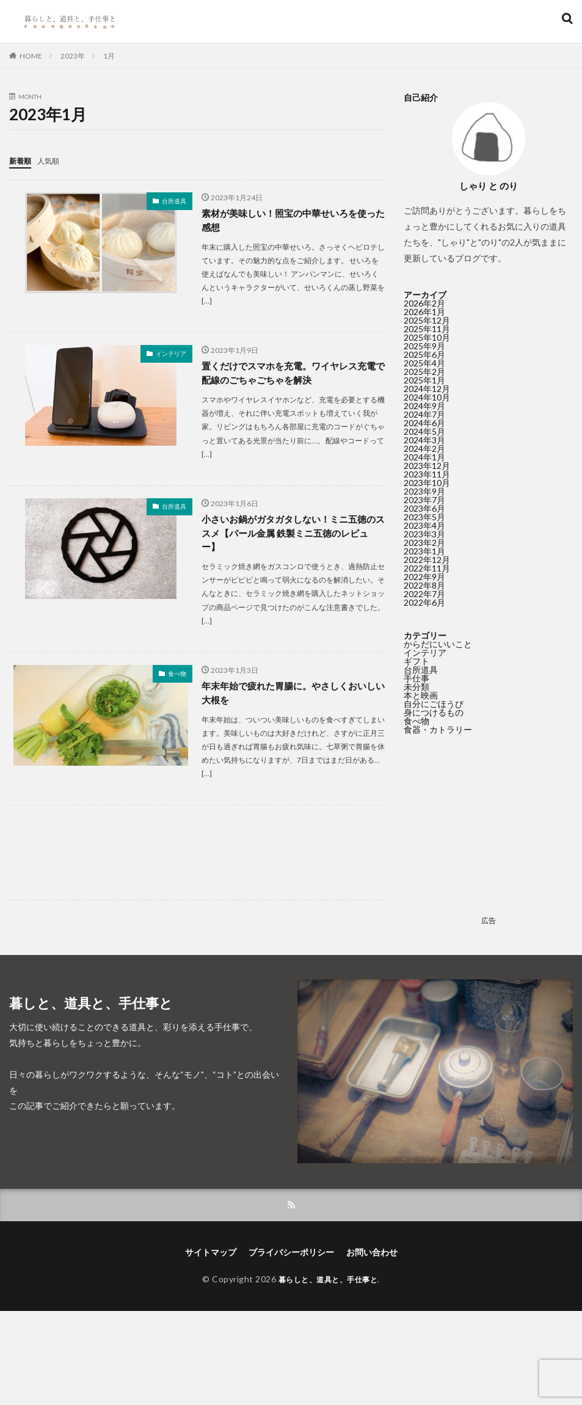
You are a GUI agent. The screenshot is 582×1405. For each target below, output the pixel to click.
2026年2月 (424, 303)
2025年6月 (424, 354)
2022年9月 (424, 577)
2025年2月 (424, 371)
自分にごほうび (434, 704)
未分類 (416, 686)
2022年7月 (424, 594)
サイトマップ (210, 1254)
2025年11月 (427, 329)
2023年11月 (427, 474)
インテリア (171, 354)
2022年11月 (427, 568)
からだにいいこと (438, 644)
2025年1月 (424, 380)
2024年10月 (427, 397)
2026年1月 (424, 312)
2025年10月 (427, 337)
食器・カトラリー (438, 729)
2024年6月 (424, 423)
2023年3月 (424, 534)
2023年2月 (424, 542)
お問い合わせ (372, 1254)
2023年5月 (424, 517)
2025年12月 (427, 320)
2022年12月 (427, 559)
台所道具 (174, 200)
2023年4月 (424, 525)
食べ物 (177, 677)
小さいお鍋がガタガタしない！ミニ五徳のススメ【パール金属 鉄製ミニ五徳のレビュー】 (290, 536)
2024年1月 (424, 457)
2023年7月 (424, 500)
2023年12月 (427, 465)
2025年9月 (424, 346)
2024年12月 (427, 388)
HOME (31, 55)
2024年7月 (424, 414)
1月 (109, 55)
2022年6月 (424, 602)
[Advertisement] (197, 859)
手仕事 (416, 678)
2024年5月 (424, 431)
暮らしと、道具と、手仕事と (328, 1281)
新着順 (22, 160)
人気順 (54, 160)
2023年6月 (424, 508)
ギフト (416, 661)
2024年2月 (424, 448)
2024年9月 (424, 406)
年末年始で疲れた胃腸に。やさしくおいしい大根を (289, 698)
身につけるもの (434, 712)
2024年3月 (424, 440)
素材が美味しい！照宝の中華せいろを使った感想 (289, 220)
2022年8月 (424, 585)
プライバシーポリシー (291, 1254)
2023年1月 (424, 551)
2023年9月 (424, 491)
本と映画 (421, 695)
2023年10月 (427, 482)
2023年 (72, 55)
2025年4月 (424, 363)
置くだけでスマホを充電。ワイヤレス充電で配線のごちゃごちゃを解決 (289, 374)
